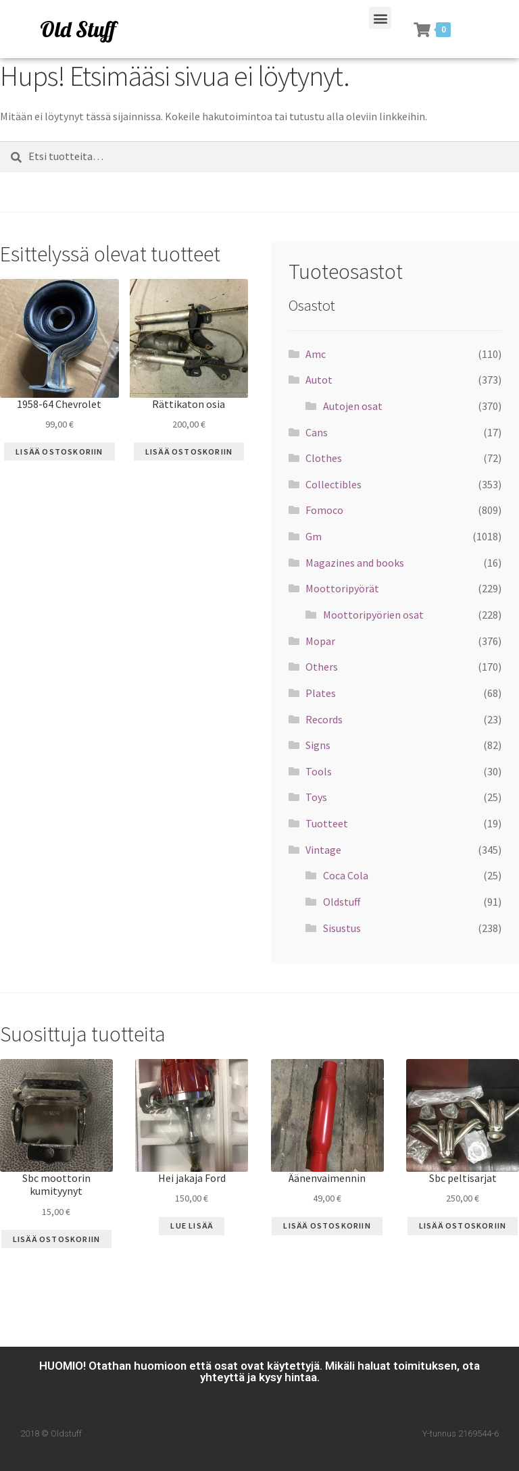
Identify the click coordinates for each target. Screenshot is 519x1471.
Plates (320, 693)
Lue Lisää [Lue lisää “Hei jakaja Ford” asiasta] (191, 1225)
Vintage (323, 849)
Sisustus (342, 928)
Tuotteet (326, 823)
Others (321, 666)
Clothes (323, 458)
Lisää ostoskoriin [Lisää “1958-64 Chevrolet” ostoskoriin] (59, 451)
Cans (316, 432)
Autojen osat (352, 406)
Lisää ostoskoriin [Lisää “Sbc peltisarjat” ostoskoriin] (462, 1225)
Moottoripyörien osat (373, 614)
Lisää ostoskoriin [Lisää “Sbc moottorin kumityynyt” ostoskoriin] (56, 1239)
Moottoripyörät (342, 588)
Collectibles (333, 484)
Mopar (320, 641)
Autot (318, 379)
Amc (315, 354)
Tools (318, 771)
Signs (317, 745)
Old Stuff (78, 29)
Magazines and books (354, 562)
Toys (316, 797)
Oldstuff (341, 901)
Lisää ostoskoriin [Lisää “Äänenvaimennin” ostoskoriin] (326, 1225)
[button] (380, 18)
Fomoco (324, 510)
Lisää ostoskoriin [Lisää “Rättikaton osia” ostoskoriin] (188, 451)
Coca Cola (345, 875)
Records (324, 719)
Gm (313, 536)
